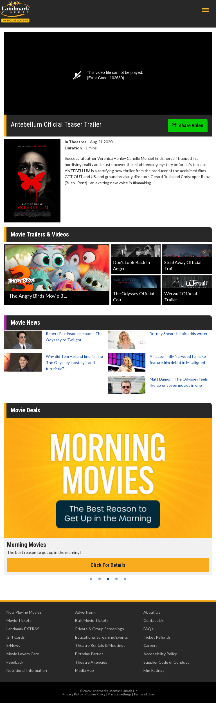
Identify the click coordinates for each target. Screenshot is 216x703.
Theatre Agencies (91, 662)
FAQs (148, 628)
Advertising (85, 612)
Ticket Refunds (157, 637)
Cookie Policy (95, 694)
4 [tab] (116, 579)
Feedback (14, 662)
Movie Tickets (19, 620)
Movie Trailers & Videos (40, 234)
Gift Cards (15, 637)
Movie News (25, 322)
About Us (151, 612)
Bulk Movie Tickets (92, 620)
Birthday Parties (89, 653)
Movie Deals (25, 410)
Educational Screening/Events (101, 637)
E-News (13, 645)
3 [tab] (108, 579)
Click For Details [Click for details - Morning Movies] (108, 565)
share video (187, 125)
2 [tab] (99, 579)
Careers (150, 645)
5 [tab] (125, 579)
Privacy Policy (72, 694)
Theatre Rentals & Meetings (100, 645)
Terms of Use (144, 694)
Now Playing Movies (24, 612)
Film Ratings (154, 670)
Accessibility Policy (160, 653)
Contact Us (153, 620)
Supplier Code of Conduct (166, 662)
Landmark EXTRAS (22, 628)
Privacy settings (119, 694)
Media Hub (84, 670)
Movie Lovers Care (22, 653)
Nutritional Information (26, 670)
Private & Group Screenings (99, 628)
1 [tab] (91, 579)
